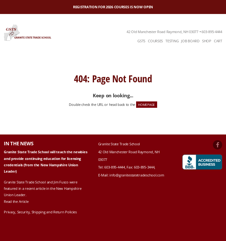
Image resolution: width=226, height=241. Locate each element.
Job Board (190, 40)
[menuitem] (141, 41)
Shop (206, 40)
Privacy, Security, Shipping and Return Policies (40, 212)
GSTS (141, 40)
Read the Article (16, 201)
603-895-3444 (144, 167)
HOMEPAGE (146, 104)
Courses (155, 40)
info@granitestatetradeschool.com (136, 175)
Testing (172, 40)
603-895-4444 (211, 31)
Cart (218, 40)
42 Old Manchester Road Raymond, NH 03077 (162, 31)
